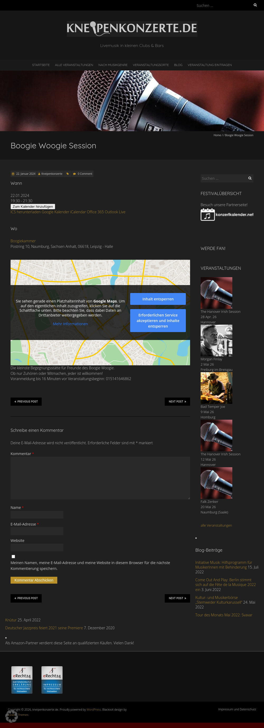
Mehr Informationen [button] (70, 324)
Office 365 (95, 211)
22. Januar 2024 (25, 174)
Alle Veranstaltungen (74, 65)
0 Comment (85, 174)
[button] (11, 716)
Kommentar (22, 453)
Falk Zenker (209, 501)
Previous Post (26, 401)
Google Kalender (55, 211)
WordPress (94, 709)
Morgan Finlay (211, 359)
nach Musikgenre (113, 65)
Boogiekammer (23, 240)
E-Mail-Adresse (25, 524)
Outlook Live (115, 211)
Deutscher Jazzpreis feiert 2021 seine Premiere (44, 627)
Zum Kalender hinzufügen (33, 207)
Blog (178, 65)
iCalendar (78, 211)
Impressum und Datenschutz (237, 709)
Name (17, 507)
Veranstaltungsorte (151, 65)
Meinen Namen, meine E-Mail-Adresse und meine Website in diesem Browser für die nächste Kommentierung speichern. (90, 565)
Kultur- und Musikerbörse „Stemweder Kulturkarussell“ (218, 600)
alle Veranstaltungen (216, 525)
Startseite (41, 65)
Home (217, 135)
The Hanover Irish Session (221, 311)
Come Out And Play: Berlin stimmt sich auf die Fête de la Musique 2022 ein (225, 584)
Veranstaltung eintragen (210, 65)
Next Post (177, 401)
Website (17, 540)
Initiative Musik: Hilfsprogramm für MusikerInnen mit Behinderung (223, 565)
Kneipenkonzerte (51, 174)
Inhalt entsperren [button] (157, 298)
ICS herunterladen (26, 211)
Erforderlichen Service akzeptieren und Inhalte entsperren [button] (158, 321)
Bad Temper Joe (213, 406)
